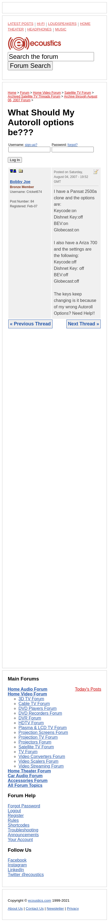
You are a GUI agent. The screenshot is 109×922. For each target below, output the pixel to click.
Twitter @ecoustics (26, 874)
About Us (15, 909)
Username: (29, 147)
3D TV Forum (31, 699)
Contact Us (35, 909)
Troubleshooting (23, 830)
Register (16, 815)
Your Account (20, 839)
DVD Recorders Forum (40, 713)
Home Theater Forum (29, 771)
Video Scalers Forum (38, 761)
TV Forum (27, 751)
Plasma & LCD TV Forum (42, 727)
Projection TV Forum (38, 737)
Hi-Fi (41, 24)
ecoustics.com (39, 900)
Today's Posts (88, 689)
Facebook (17, 860)
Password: (73, 147)
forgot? (72, 145)
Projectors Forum (34, 742)
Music (60, 29)
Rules (13, 820)
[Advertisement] (54, 502)
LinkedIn (16, 869)
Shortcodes (18, 825)
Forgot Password (24, 806)
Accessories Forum (28, 780)
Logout (14, 810)
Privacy (73, 909)
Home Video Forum (27, 694)
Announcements (23, 834)
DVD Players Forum (37, 708)
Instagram (17, 865)
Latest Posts (20, 24)
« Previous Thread (30, 323)
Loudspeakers (62, 24)
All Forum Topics (25, 785)
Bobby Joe (20, 181)
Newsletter (55, 909)
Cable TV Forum (34, 703)
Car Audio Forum (25, 775)
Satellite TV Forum (36, 747)
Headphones (39, 29)
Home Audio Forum (27, 689)
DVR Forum (29, 718)
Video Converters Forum (41, 756)
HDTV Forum (31, 723)
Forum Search (30, 65)
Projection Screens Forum (43, 732)
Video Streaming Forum (41, 766)
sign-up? (31, 145)
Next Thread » (83, 323)
